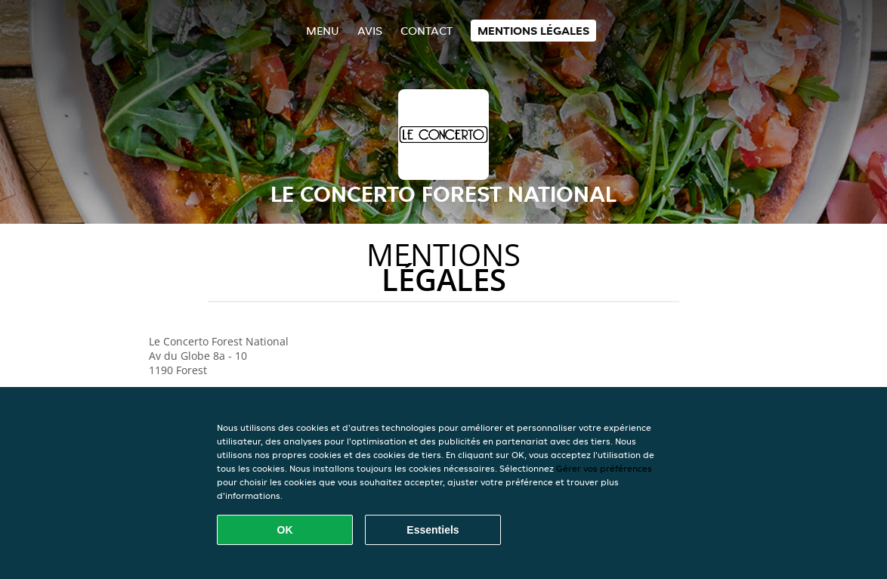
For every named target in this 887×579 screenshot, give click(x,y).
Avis (369, 31)
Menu (322, 31)
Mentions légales (533, 31)
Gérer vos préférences (604, 468)
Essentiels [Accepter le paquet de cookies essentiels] (432, 530)
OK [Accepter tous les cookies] (285, 530)
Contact (426, 31)
